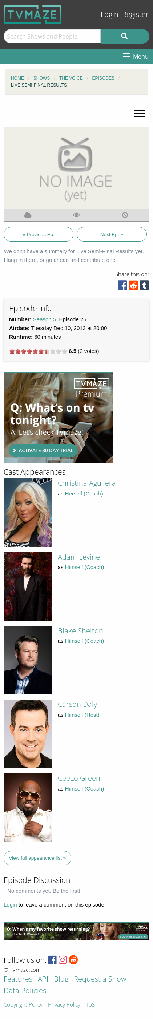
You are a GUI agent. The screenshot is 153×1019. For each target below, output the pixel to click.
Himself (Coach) (84, 567)
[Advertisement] (58, 417)
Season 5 (44, 319)
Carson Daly (77, 704)
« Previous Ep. (39, 234)
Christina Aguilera (87, 483)
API (43, 979)
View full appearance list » (37, 858)
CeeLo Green (79, 778)
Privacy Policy (64, 1005)
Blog (61, 979)
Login (109, 14)
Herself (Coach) (84, 493)
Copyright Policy (23, 1005)
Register (135, 14)
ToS (90, 1005)
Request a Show (100, 979)
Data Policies (25, 991)
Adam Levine (79, 557)
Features (18, 979)
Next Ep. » (111, 234)
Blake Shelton (80, 631)
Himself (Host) (82, 715)
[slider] (38, 351)
